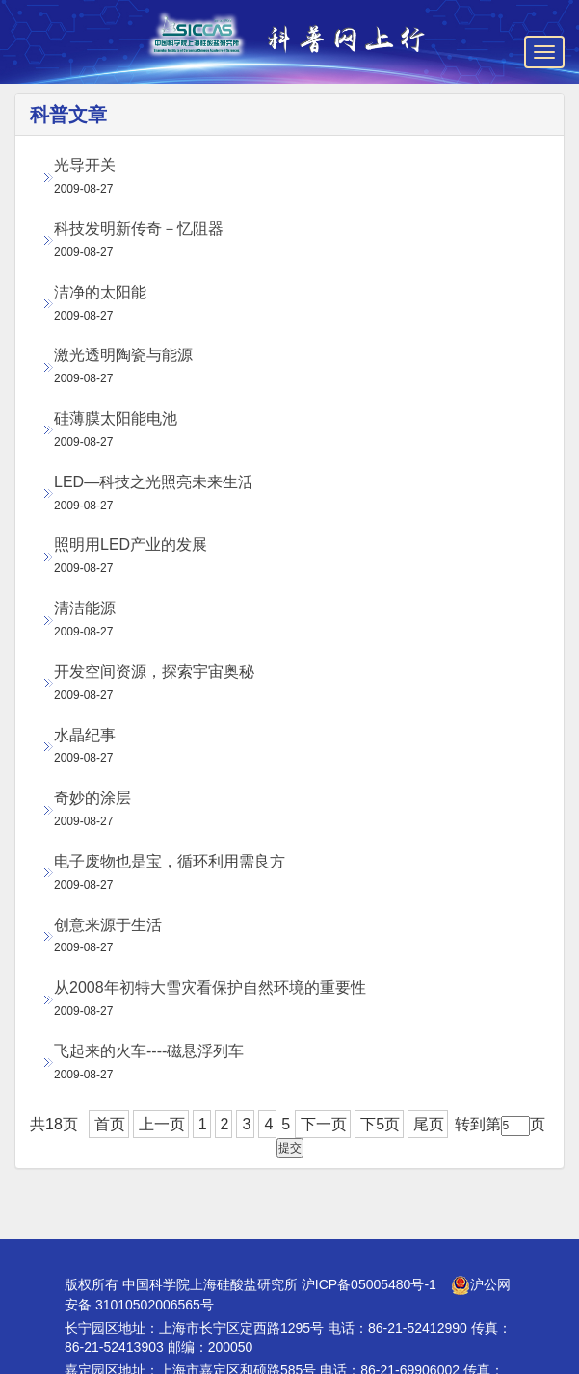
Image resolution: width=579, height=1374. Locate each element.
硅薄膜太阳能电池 (115, 418)
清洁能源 (85, 608)
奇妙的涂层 (92, 798)
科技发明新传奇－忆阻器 (139, 228)
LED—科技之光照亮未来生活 (153, 482)
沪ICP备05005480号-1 (369, 1284)
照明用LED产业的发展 (130, 544)
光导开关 (85, 165)
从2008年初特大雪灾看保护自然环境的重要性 (210, 987)
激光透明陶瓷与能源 (123, 355)
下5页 (380, 1124)
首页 (109, 1124)
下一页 (324, 1124)
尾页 (428, 1124)
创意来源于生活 (108, 925)
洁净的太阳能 (100, 292)
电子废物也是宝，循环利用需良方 (169, 861)
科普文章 (68, 114)
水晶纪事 (85, 735)
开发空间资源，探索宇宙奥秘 (154, 671)
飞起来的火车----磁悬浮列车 (149, 1051)
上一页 (162, 1124)
